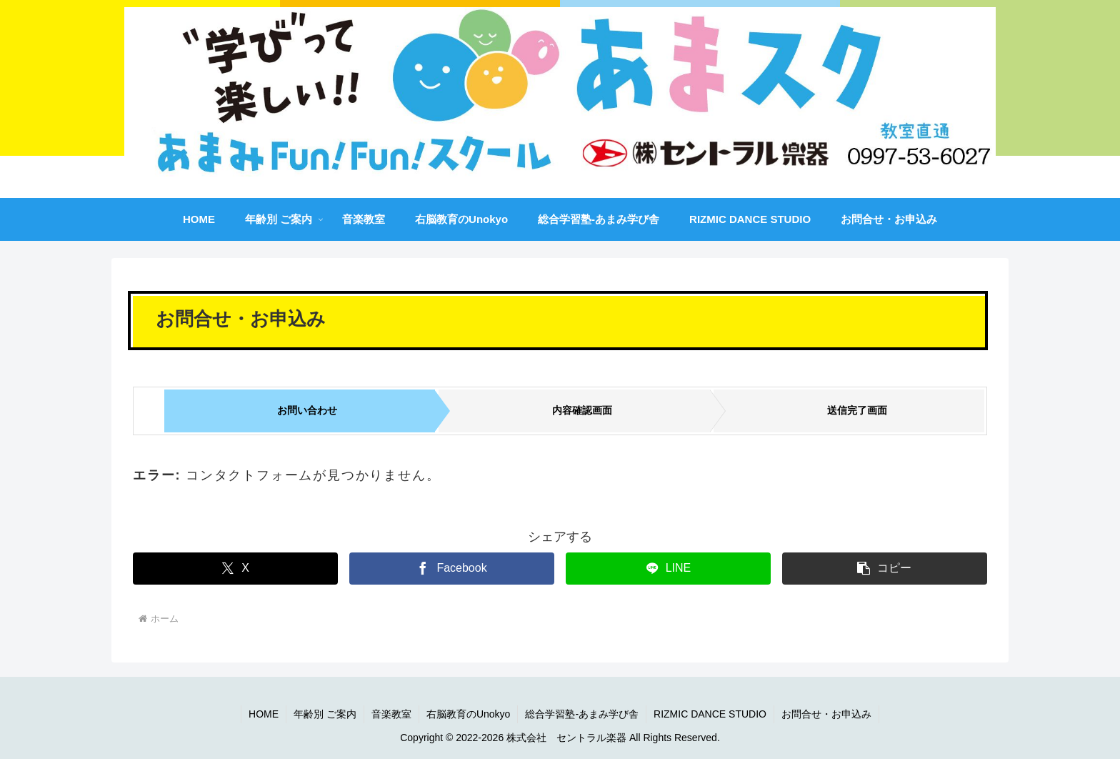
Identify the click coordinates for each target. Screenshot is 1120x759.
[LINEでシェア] (668, 568)
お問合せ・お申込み (826, 714)
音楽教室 (391, 714)
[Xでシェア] (235, 568)
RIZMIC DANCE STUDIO (710, 714)
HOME (264, 714)
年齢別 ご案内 (325, 714)
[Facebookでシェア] (451, 568)
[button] (884, 568)
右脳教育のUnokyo (468, 714)
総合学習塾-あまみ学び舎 (582, 714)
